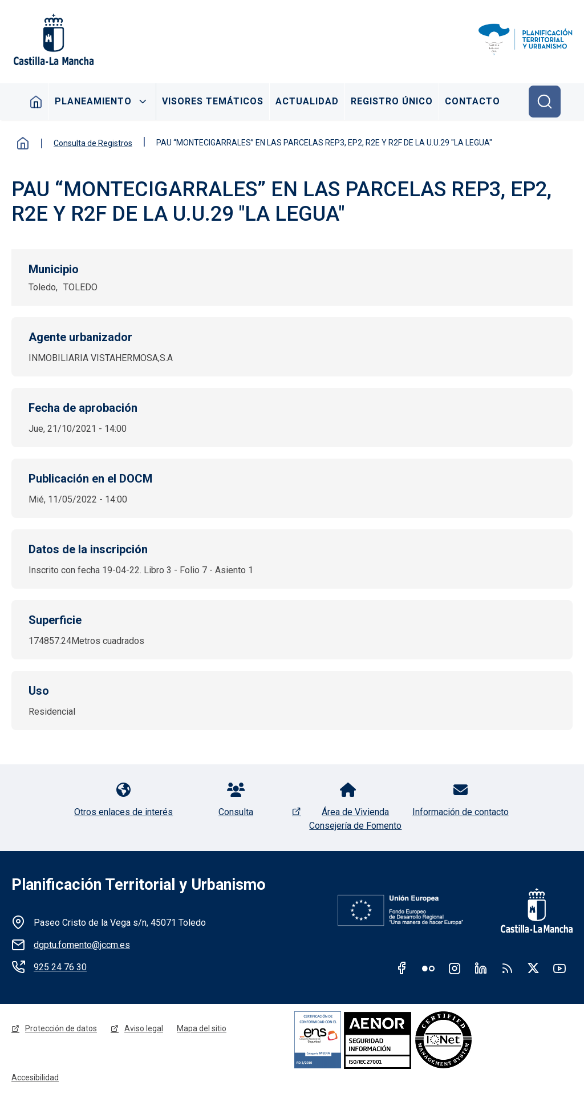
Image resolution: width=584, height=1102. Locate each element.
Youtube (559, 968)
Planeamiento (93, 101)
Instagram (454, 968)
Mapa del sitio (201, 1028)
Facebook (402, 968)
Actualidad (307, 101)
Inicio (36, 101)
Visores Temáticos (212, 101)
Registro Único (392, 101)
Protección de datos (61, 1028)
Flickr (428, 968)
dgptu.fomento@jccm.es (82, 944)
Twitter (533, 968)
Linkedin (481, 968)
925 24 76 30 (60, 967)
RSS (507, 968)
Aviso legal (143, 1028)
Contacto (472, 101)
